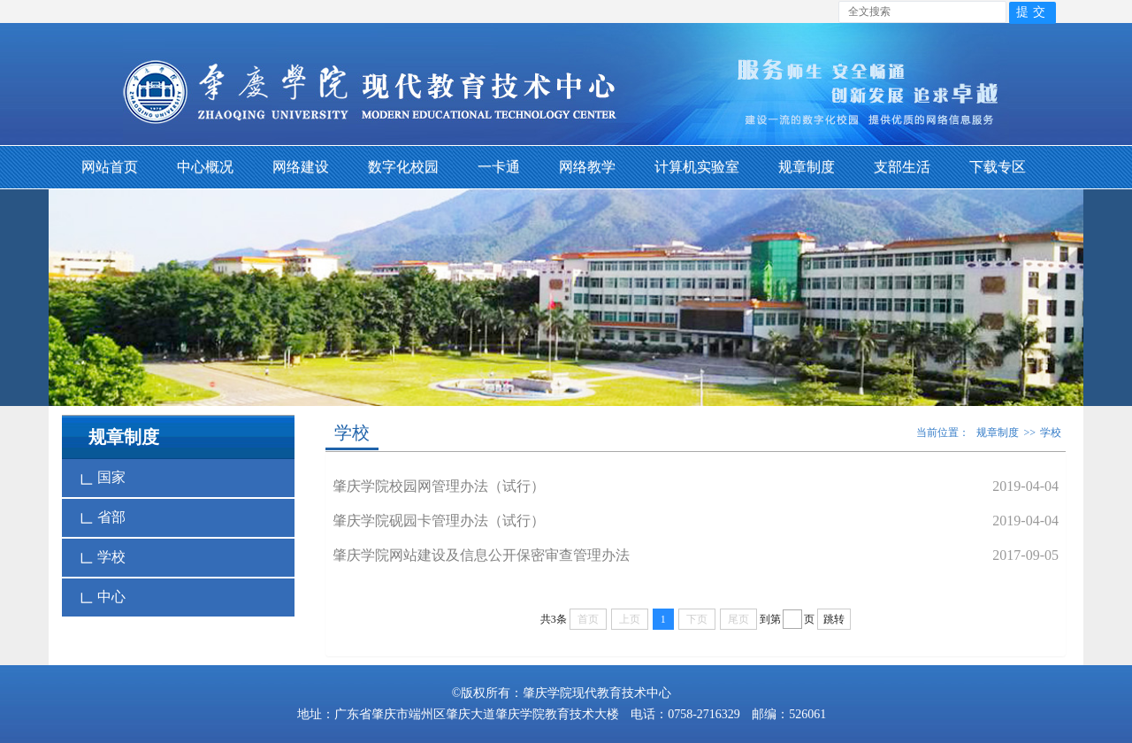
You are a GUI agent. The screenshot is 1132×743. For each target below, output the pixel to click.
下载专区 (997, 166)
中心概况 (205, 166)
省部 (103, 517)
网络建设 (300, 166)
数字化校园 (403, 166)
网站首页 (109, 166)
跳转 (834, 619)
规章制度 (806, 166)
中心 (103, 597)
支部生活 (902, 166)
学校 (103, 557)
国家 (103, 478)
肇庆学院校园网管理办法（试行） (439, 486)
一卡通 (499, 166)
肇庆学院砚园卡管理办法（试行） (439, 520)
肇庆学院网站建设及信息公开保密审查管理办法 (481, 555)
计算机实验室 (696, 166)
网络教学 (587, 166)
